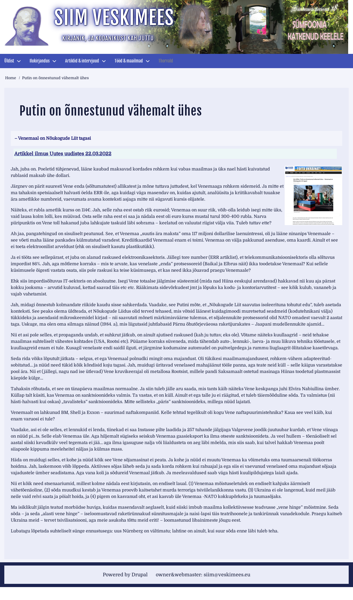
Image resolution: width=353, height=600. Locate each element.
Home (10, 78)
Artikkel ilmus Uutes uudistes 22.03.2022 (62, 153)
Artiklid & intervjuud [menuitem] (82, 61)
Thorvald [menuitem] (165, 61)
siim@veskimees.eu (227, 574)
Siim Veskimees (114, 17)
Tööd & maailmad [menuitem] (129, 61)
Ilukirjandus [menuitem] (40, 61)
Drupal (140, 574)
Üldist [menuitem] (9, 61)
